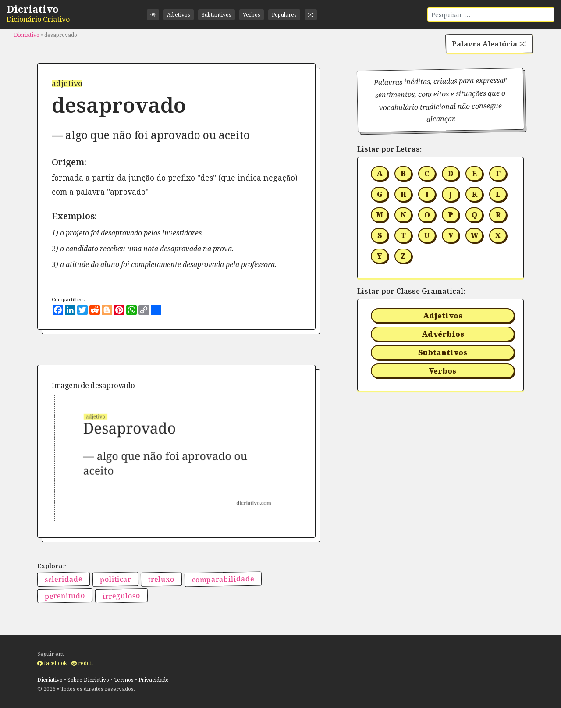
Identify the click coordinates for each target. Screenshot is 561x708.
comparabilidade (223, 579)
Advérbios (443, 334)
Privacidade (153, 679)
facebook (52, 663)
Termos (124, 679)
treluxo (161, 579)
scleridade (63, 579)
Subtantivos (216, 14)
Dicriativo (32, 8)
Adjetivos (178, 14)
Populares (284, 14)
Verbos (251, 14)
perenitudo (65, 596)
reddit (82, 663)
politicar (115, 579)
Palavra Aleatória (489, 44)
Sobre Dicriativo (88, 679)
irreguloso (121, 596)
